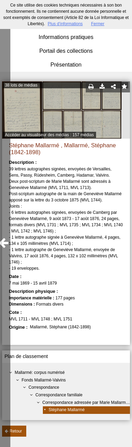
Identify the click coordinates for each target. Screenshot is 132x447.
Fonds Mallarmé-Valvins (44, 380)
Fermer (97, 23)
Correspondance (44, 387)
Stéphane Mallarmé (67, 409)
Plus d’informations (65, 23)
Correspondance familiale (59, 395)
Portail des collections (66, 51)
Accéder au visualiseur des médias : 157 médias (49, 134)
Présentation (66, 65)
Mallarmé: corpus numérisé (40, 372)
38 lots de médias (21, 85)
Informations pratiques (66, 37)
